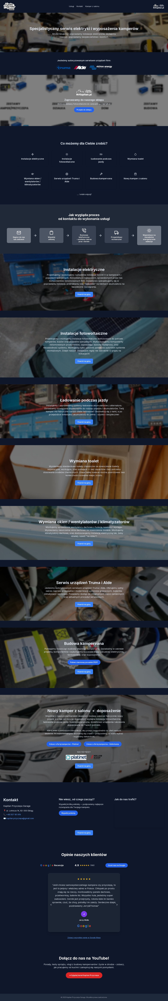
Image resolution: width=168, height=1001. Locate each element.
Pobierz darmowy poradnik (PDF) (84, 662)
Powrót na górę (84, 294)
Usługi (71, 6)
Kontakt (79, 6)
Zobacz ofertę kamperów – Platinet (64, 744)
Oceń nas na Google (116, 865)
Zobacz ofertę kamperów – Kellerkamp (102, 744)
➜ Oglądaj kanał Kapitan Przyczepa (84, 975)
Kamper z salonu (92, 6)
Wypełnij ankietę (68, 813)
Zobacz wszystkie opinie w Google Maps (84, 938)
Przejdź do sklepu (84, 110)
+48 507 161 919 (13, 814)
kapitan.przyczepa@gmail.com (20, 818)
